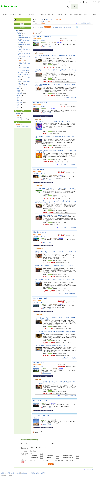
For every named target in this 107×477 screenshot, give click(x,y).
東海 (18, 99)
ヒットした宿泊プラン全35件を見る (67, 227)
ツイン (53, 460)
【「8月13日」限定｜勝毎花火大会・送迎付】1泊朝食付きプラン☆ (53, 215)
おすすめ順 (40, 27)
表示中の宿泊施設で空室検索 (84, 23)
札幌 (20, 35)
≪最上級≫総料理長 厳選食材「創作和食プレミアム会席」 (50, 345)
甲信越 (18, 95)
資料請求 (43, 473)
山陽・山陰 (19, 102)
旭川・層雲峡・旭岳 (24, 67)
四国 (18, 104)
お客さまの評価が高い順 (65, 27)
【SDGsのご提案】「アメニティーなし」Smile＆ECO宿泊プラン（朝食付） (55, 188)
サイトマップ (78, 2)
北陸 (18, 97)
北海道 (46, 19)
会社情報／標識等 (5, 473)
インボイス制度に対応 (22, 126)
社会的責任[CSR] (25, 473)
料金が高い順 (55, 27)
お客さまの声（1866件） (39, 173)
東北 (18, 88)
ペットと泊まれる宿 (22, 119)
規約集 (37, 473)
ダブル (47, 460)
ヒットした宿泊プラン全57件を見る (67, 164)
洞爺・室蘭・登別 (23, 85)
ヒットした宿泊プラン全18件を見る (67, 358)
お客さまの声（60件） (38, 418)
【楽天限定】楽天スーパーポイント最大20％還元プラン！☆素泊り (52, 122)
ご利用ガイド (71, 2)
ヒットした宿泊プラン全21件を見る (67, 97)
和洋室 (71, 460)
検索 (51, 464)
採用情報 (33, 473)
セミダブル (41, 460)
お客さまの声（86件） (38, 366)
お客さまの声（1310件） (39, 236)
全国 (42, 19)
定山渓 (20, 48)
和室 (67, 460)
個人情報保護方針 (15, 473)
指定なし (43, 21)
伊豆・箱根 (19, 93)
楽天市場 (94, 2)
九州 (18, 106)
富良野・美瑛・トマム (24, 63)
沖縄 (18, 107)
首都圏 (18, 92)
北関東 (18, 90)
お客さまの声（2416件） (39, 106)
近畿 (18, 100)
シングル (34, 460)
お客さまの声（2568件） (39, 40)
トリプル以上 (60, 460)
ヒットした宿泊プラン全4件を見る (67, 293)
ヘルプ (64, 2)
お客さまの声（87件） (38, 302)
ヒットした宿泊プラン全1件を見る (67, 395)
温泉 (18, 117)
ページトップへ (89, 469)
